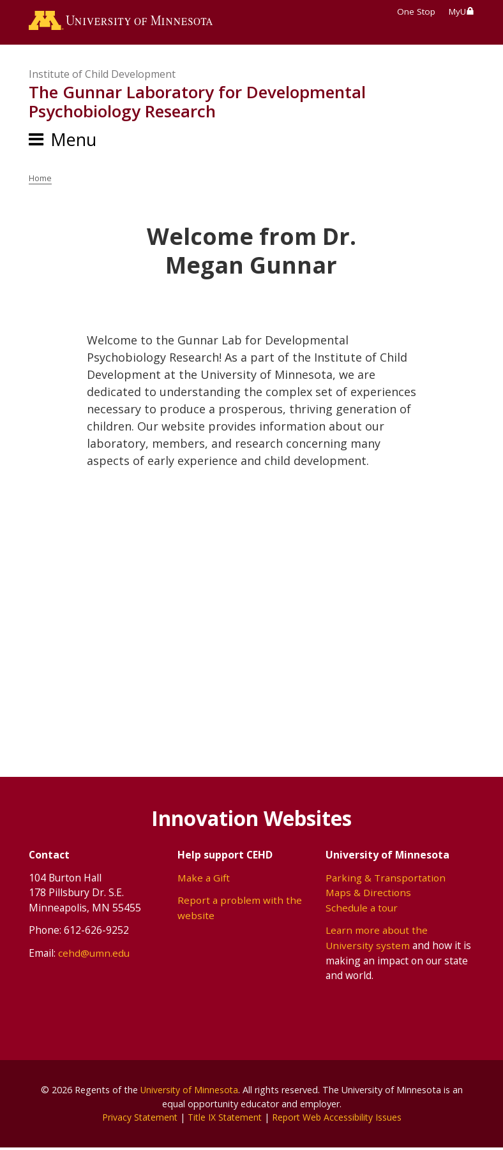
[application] (252, 581)
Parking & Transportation (386, 880)
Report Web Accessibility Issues (339, 1119)
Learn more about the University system (377, 939)
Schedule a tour (362, 910)
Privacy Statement (136, 1119)
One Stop (416, 11)
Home (41, 180)
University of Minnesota (189, 1092)
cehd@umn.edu (94, 955)
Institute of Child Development (102, 77)
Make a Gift (204, 880)
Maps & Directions (369, 894)
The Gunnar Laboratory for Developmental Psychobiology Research (197, 104)
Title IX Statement (223, 1119)
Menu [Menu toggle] (73, 141)
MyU (461, 11)
